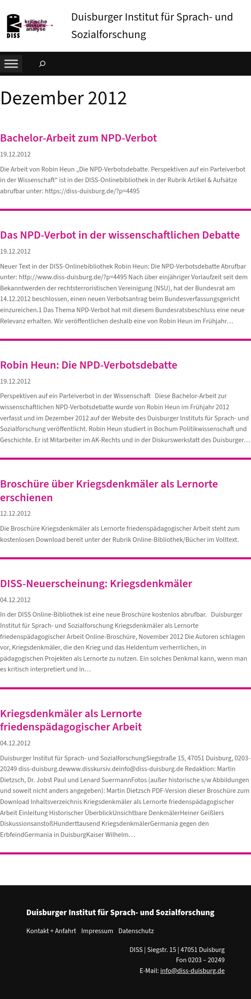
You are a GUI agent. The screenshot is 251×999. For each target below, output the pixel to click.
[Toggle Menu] (11, 64)
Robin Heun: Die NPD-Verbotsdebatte (88, 365)
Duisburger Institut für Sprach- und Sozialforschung (121, 913)
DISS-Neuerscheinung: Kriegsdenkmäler (96, 583)
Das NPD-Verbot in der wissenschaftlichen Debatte (120, 235)
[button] (244, 8)
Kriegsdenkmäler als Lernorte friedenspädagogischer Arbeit (71, 720)
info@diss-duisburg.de (192, 970)
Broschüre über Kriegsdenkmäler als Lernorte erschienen (109, 490)
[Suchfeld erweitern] (42, 64)
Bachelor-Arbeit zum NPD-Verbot (78, 138)
